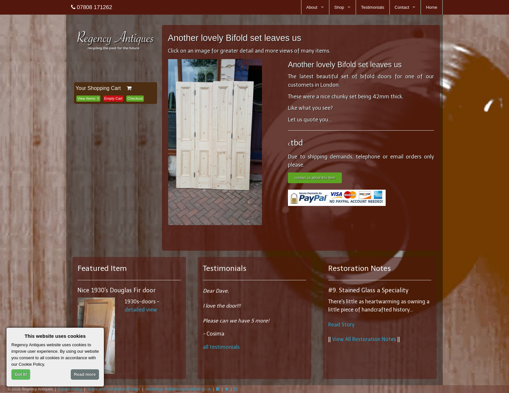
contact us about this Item (314, 178)
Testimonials (372, 7)
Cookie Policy (70, 389)
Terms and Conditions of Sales (113, 389)
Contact (402, 7)
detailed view (141, 310)
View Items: (88, 98)
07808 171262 (91, 7)
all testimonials (221, 347)
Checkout (135, 98)
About (311, 7)
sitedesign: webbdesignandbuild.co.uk (178, 389)
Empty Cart (113, 98)
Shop (339, 7)
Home (431, 7)
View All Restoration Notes (364, 339)
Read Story (341, 325)
